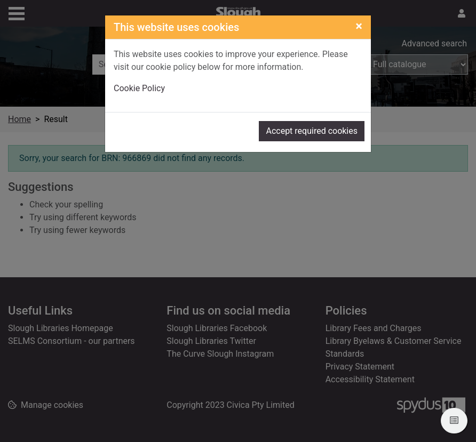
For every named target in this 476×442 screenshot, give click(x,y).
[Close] (359, 26)
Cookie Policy (139, 88)
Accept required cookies (312, 131)
